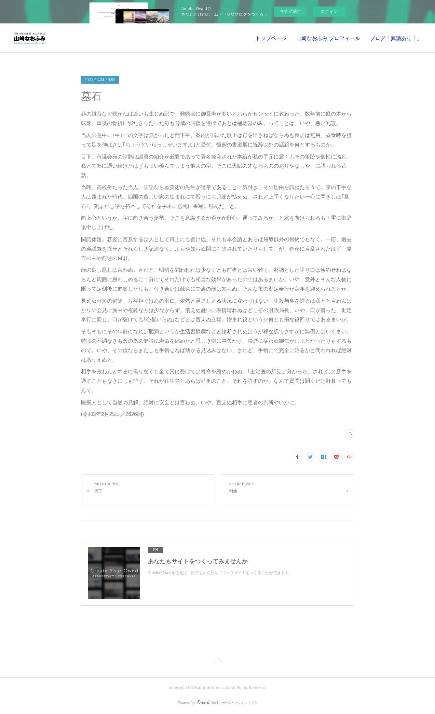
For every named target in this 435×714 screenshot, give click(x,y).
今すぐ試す (290, 11)
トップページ (271, 38)
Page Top (217, 661)
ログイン (329, 11)
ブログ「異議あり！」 (396, 38)
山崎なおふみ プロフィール (328, 38)
